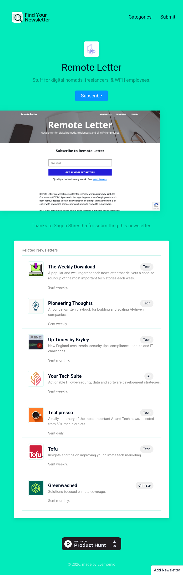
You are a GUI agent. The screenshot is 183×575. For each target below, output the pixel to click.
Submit (167, 17)
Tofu (53, 449)
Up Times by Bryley (68, 340)
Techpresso (60, 412)
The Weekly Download (71, 267)
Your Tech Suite (65, 376)
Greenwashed (62, 485)
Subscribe (91, 96)
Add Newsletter (167, 570)
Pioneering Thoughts (70, 303)
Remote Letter (91, 67)
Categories (140, 17)
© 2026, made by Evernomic (91, 564)
